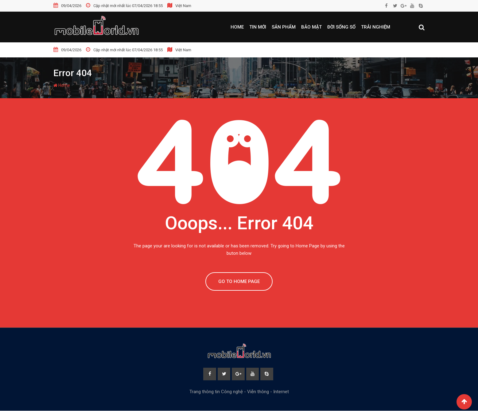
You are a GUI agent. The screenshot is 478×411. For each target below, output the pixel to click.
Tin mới (257, 27)
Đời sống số (341, 27)
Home (237, 27)
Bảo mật (311, 27)
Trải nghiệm (375, 27)
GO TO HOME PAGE (239, 281)
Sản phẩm (284, 27)
